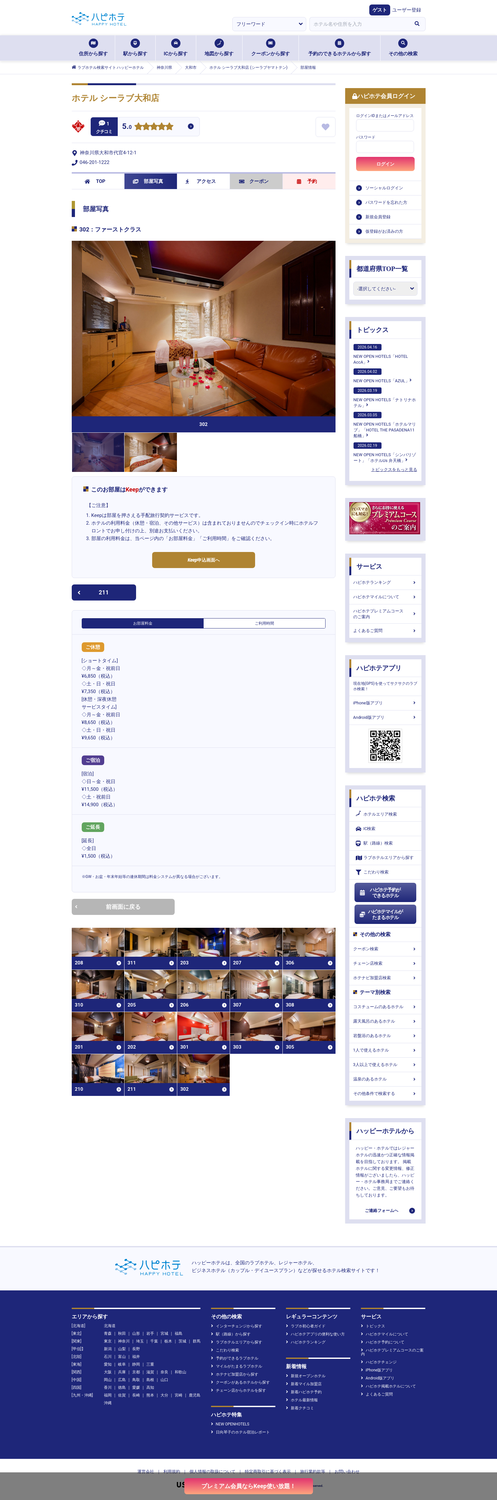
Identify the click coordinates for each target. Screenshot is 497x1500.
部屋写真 (148, 181)
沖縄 (108, 1403)
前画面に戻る (108, 906)
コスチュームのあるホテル (385, 1006)
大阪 (108, 1372)
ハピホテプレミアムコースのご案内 (385, 614)
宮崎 (178, 1395)
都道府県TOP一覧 (382, 268)
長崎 (136, 1395)
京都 (136, 1372)
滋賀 (150, 1372)
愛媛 (136, 1387)
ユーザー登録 (406, 10)
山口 (164, 1380)
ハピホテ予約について (382, 1342)
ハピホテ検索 (375, 798)
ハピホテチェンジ (379, 1362)
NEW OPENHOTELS (230, 1424)
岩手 (150, 1333)
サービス (369, 566)
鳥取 (136, 1380)
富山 (122, 1356)
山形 (136, 1333)
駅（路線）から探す (231, 1334)
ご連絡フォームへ (381, 1210)
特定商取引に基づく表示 (268, 1471)
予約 (307, 181)
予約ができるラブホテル (234, 1358)
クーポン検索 (385, 948)
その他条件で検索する (385, 1093)
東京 (108, 1341)
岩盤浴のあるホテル (385, 1035)
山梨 (122, 1349)
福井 (136, 1356)
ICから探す (176, 48)
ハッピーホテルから (385, 1130)
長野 (136, 1349)
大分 (164, 1395)
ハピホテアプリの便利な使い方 (315, 1334)
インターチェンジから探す (236, 1326)
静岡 (136, 1364)
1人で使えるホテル (385, 1050)
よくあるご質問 (385, 630)
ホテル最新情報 (302, 1400)
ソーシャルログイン (384, 187)
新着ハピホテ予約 (304, 1392)
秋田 (122, 1333)
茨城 (182, 1341)
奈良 (164, 1372)
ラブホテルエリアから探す (385, 858)
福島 (178, 1333)
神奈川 (124, 1341)
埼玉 (140, 1341)
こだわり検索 (372, 872)
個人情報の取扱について (212, 1471)
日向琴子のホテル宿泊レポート (240, 1432)
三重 (150, 1364)
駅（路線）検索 (374, 843)
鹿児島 (194, 1395)
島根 (150, 1380)
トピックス (372, 329)
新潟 (108, 1349)
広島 (122, 1380)
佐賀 (122, 1395)
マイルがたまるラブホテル (236, 1366)
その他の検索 (403, 48)
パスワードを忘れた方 (386, 202)
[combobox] (359, 24)
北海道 (109, 1326)
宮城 (164, 1333)
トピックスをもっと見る (394, 469)
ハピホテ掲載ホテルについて (388, 1386)
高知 (150, 1387)
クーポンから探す (270, 48)
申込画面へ (204, 560)
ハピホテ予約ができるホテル (380, 893)
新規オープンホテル (306, 1376)
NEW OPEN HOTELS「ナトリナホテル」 (385, 397)
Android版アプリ (385, 717)
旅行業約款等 (312, 1471)
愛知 (108, 1364)
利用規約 (171, 1471)
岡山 (108, 1380)
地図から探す (219, 48)
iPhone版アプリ (385, 702)
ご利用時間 (264, 623)
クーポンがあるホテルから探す (240, 1382)
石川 (108, 1356)
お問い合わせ (347, 1471)
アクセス (201, 181)
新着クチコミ (300, 1408)
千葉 (154, 1341)
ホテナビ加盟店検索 (385, 977)
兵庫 (122, 1372)
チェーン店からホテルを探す (238, 1390)
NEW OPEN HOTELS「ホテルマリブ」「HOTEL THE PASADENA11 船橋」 (385, 425)
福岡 (108, 1395)
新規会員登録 (378, 216)
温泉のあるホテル (385, 1079)
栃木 (168, 1341)
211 (93, 592)
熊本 (150, 1395)
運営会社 (145, 1471)
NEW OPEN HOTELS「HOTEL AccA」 (381, 354)
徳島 (122, 1387)
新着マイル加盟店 (304, 1384)
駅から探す (135, 48)
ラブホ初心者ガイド (306, 1326)
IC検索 (366, 829)
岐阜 (122, 1364)
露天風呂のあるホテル (385, 1021)
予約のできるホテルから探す (339, 48)
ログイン (385, 164)
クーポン (254, 181)
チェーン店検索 (385, 963)
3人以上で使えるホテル (385, 1064)
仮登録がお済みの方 (384, 231)
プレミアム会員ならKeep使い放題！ (248, 1486)
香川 (108, 1387)
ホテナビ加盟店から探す (234, 1374)
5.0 (127, 127)
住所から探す (93, 48)
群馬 (196, 1341)
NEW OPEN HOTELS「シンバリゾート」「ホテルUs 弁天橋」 (385, 452)
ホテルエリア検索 (376, 814)
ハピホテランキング (385, 582)
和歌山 (180, 1372)
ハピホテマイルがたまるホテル (381, 914)
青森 (108, 1333)
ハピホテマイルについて (385, 596)
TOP (95, 181)
